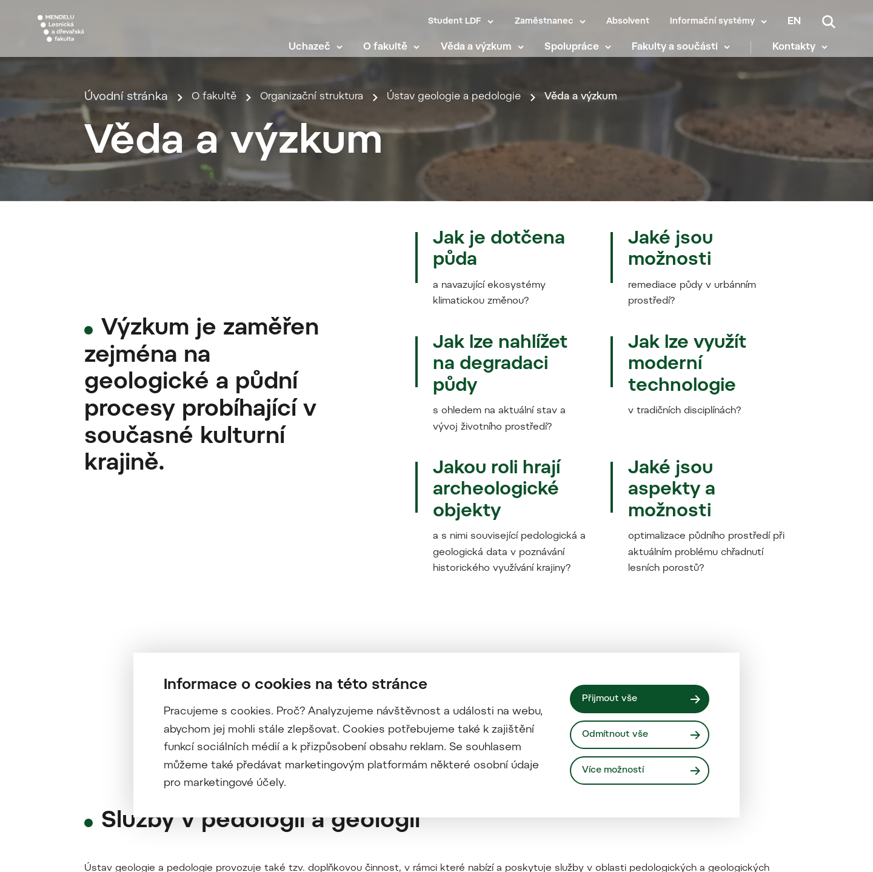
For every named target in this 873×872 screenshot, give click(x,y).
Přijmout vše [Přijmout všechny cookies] (612, 697)
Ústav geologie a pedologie (487, 268)
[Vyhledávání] (828, 21)
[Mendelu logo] (109, 38)
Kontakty (801, 54)
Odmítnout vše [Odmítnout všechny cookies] (618, 734)
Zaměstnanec (544, 22)
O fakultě (393, 54)
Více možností (617, 772)
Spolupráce (579, 54)
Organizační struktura (327, 268)
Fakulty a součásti (683, 54)
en (794, 22)
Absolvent (627, 22)
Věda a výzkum (484, 54)
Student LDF (454, 22)
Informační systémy (712, 22)
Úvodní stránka (126, 268)
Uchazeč (317, 54)
